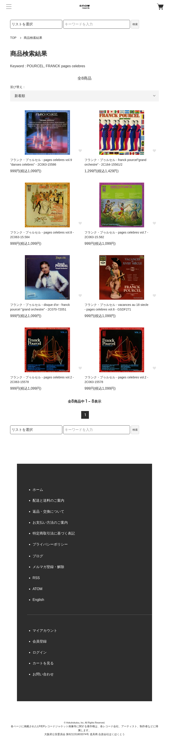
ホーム (38, 490)
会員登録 (40, 641)
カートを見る (43, 663)
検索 (135, 24)
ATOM (37, 589)
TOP (13, 37)
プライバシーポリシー (50, 544)
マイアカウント (45, 630)
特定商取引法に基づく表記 (54, 533)
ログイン (40, 652)
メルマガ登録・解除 (48, 567)
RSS (36, 578)
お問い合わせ (43, 674)
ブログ (38, 556)
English (38, 600)
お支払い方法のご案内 (50, 522)
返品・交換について (48, 511)
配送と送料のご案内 (48, 500)
